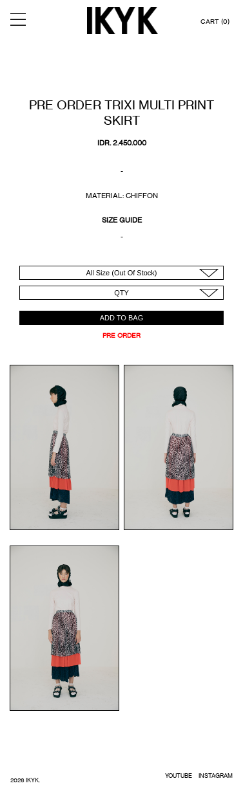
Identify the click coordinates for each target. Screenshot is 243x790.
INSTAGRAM (216, 775)
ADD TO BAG (121, 318)
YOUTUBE (178, 775)
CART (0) (214, 21)
